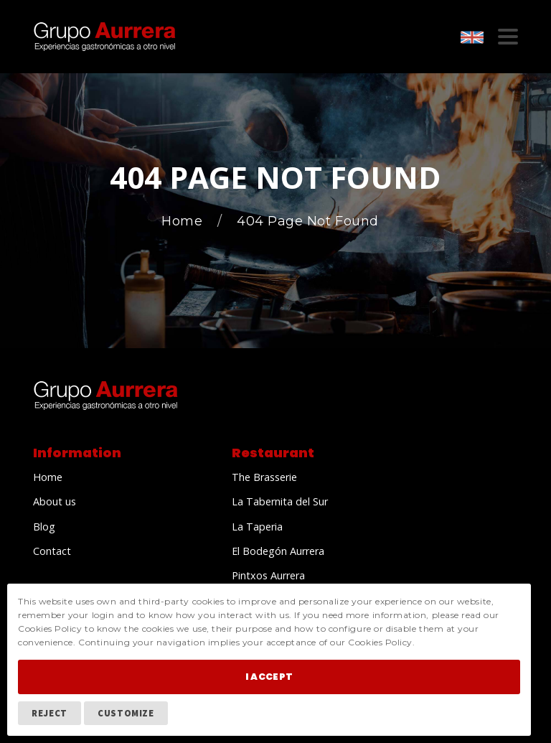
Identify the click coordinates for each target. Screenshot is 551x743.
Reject (49, 713)
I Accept (269, 676)
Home (184, 221)
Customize (126, 713)
